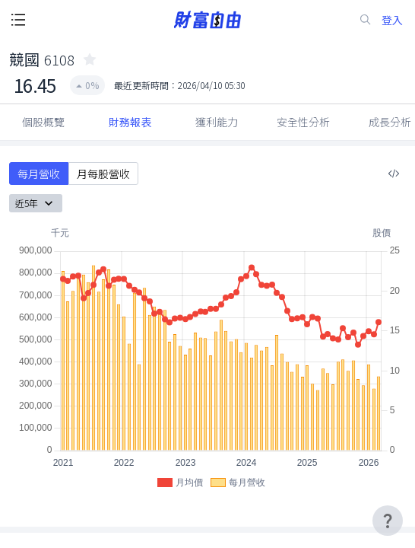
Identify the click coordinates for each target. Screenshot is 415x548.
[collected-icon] (90, 59)
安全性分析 (303, 121)
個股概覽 (43, 121)
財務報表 (130, 121)
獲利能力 (216, 121)
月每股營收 (103, 173)
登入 (392, 20)
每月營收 (39, 173)
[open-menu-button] (18, 20)
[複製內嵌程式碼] (394, 173)
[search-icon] (365, 20)
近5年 (35, 203)
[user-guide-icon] (387, 520)
